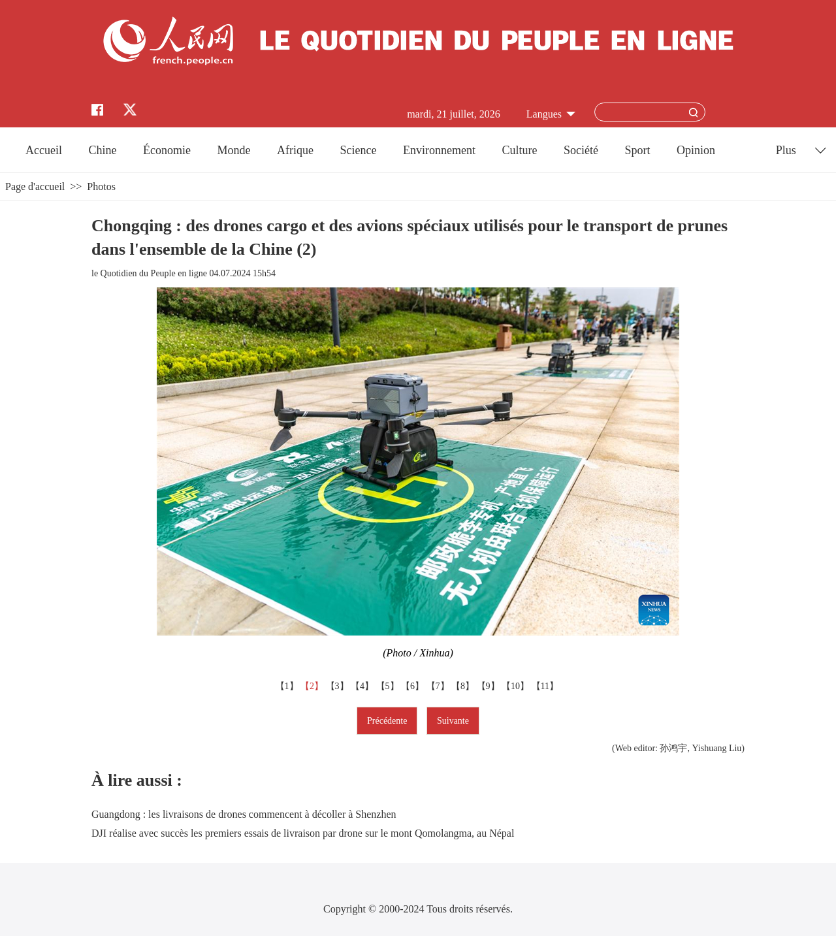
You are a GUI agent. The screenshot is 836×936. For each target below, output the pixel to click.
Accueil (43, 150)
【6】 (413, 686)
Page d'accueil (35, 186)
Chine (103, 150)
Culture (519, 150)
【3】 (338, 686)
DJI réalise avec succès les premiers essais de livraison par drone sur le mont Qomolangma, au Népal (302, 833)
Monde (234, 150)
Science (358, 150)
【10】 (517, 686)
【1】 (288, 686)
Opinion (696, 150)
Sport (637, 150)
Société (581, 150)
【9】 (489, 686)
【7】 (439, 686)
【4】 (363, 686)
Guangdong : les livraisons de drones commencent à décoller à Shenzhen (243, 814)
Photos (101, 186)
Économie (167, 150)
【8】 (464, 686)
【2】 (313, 686)
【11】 (546, 686)
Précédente (387, 721)
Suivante (453, 721)
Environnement (439, 150)
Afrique (295, 150)
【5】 (389, 686)
